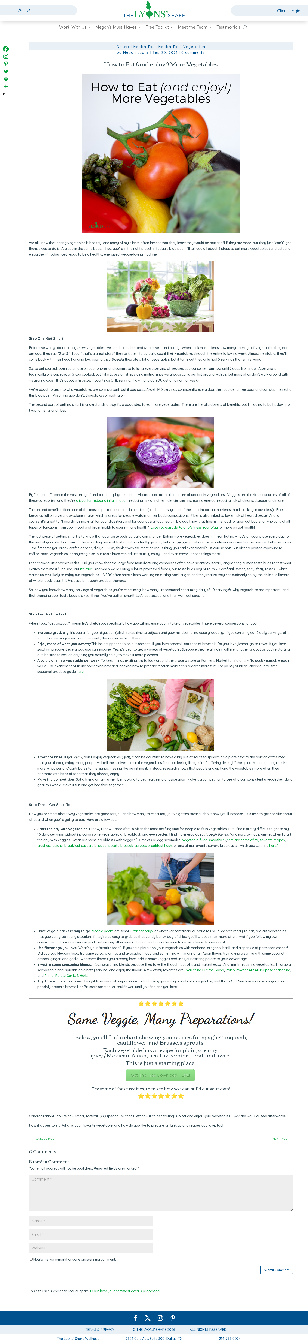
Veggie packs (103, 931)
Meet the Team (192, 28)
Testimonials (228, 28)
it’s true (86, 569)
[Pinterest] (6, 64)
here (80, 671)
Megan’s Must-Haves (115, 28)
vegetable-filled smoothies (203, 840)
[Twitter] (6, 71)
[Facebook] (6, 49)
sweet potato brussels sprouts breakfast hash (135, 845)
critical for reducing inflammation (101, 500)
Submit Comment (276, 1270)
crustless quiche (50, 845)
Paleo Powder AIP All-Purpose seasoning (258, 970)
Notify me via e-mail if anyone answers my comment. (73, 1259)
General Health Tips (136, 47)
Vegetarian (194, 47)
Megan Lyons (136, 52)
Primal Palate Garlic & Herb (65, 975)
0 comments (193, 52)
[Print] (6, 79)
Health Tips (169, 47)
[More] (6, 86)
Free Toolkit (157, 28)
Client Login (288, 10)
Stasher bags (142, 931)
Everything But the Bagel (204, 970)
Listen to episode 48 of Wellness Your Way (184, 527)
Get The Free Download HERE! (160, 1075)
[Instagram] (6, 56)
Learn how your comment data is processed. (125, 1291)
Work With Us (72, 28)
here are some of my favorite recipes (256, 840)
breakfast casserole (80, 845)
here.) (273, 845)
